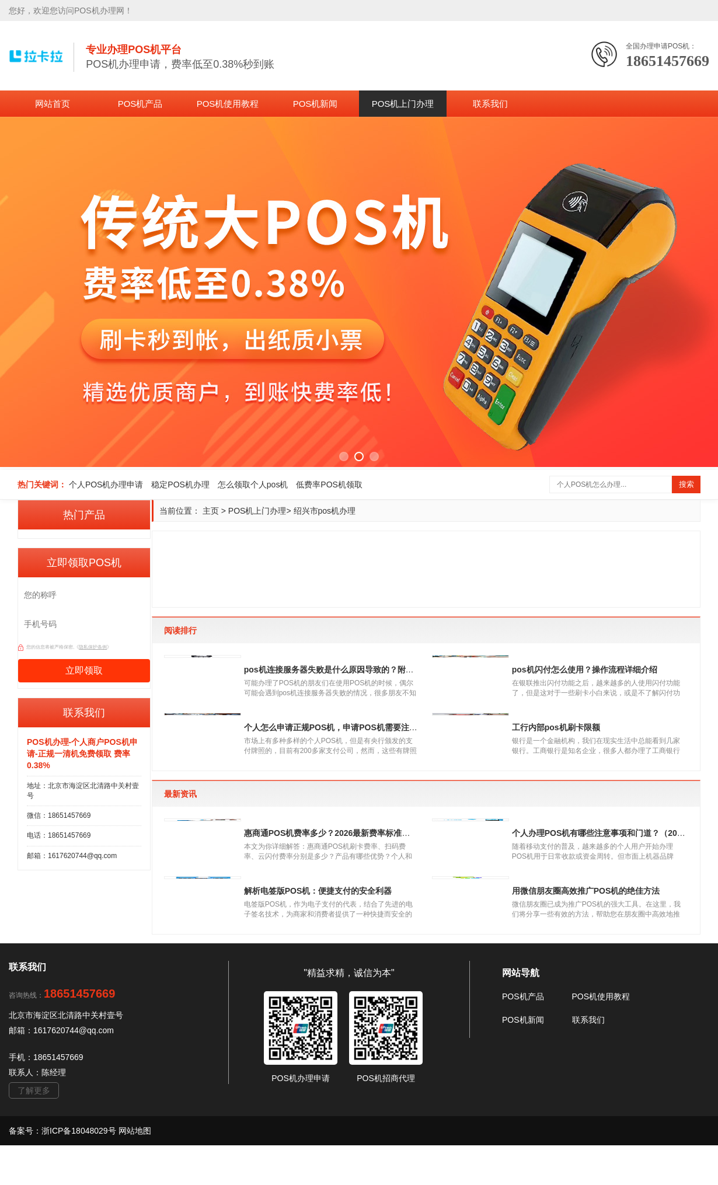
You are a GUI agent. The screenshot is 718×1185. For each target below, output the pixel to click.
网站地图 (134, 1170)
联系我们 (490, 104)
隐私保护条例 (93, 647)
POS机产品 (140, 104)
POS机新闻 (315, 104)
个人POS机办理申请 (106, 484)
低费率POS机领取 (329, 484)
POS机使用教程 (228, 104)
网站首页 (52, 104)
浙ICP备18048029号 (79, 1170)
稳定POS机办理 (180, 484)
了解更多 (34, 1130)
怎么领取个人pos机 (253, 484)
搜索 (686, 484)
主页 (211, 510)
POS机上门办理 (403, 104)
